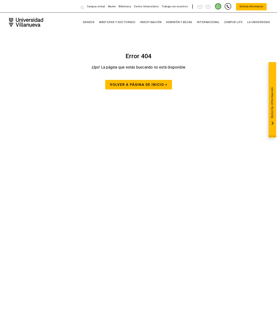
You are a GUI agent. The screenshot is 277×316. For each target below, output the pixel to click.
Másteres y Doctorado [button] (113, 22)
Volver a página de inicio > (138, 85)
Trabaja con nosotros (175, 6)
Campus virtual (96, 6)
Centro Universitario (146, 6)
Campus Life (229, 22)
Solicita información (251, 6)
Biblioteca (125, 6)
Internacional (204, 22)
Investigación (147, 22)
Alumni (112, 6)
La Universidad (254, 22)
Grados (85, 22)
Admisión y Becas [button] (175, 22)
